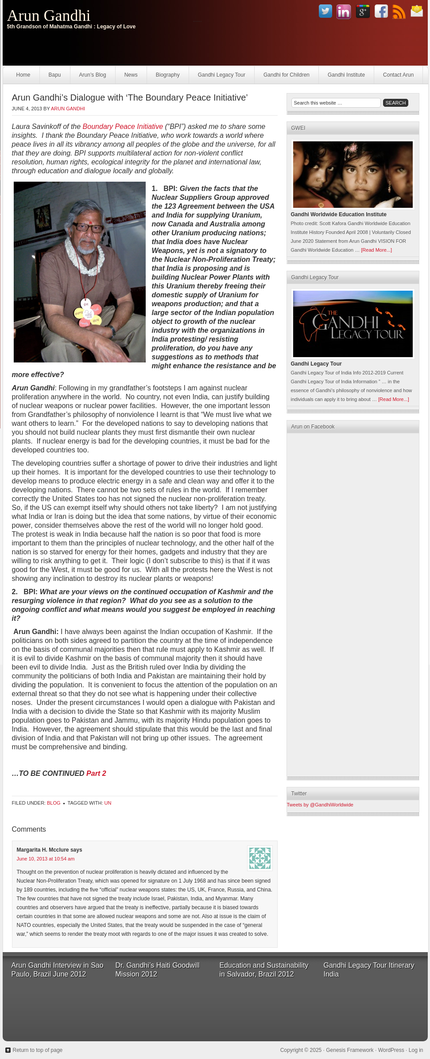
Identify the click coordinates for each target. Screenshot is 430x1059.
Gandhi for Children (286, 75)
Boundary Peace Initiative (123, 126)
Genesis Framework (349, 1050)
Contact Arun (398, 75)
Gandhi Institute (346, 75)
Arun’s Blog (92, 75)
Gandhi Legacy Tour (221, 75)
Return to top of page (38, 1050)
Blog (54, 803)
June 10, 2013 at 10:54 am (46, 858)
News (131, 75)
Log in (416, 1050)
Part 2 (96, 773)
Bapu (55, 75)
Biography (168, 75)
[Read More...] (376, 250)
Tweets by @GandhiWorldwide (320, 804)
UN (108, 803)
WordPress (391, 1050)
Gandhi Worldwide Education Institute (339, 214)
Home (23, 75)
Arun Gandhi (49, 15)
